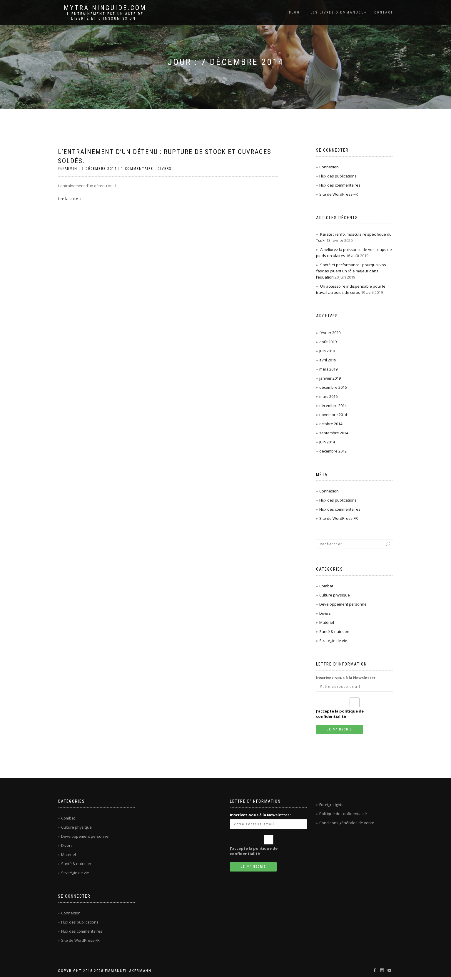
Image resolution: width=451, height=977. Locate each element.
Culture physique (334, 595)
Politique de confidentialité (343, 813)
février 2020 (329, 332)
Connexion (329, 167)
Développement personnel (343, 604)
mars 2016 (328, 396)
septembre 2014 (333, 432)
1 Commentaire (137, 169)
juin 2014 (327, 442)
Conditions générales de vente (346, 822)
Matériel (326, 622)
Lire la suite (68, 198)
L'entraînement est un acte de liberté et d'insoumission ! (105, 16)
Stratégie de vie (333, 640)
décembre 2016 (333, 387)
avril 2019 (327, 360)
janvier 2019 (330, 378)
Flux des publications (338, 176)
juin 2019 (327, 350)
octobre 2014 (330, 423)
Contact (383, 12)
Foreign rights (331, 804)
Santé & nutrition (334, 631)
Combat (326, 586)
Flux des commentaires (339, 185)
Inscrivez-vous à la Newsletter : (346, 677)
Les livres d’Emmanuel (337, 12)
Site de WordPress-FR (338, 194)
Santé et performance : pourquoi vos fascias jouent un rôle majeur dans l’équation (351, 271)
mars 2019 (328, 369)
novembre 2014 (333, 414)
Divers (164, 169)
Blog (294, 12)
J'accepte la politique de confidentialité (340, 713)
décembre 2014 (333, 405)
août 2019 (328, 341)
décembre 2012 (333, 451)
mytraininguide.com (105, 7)
